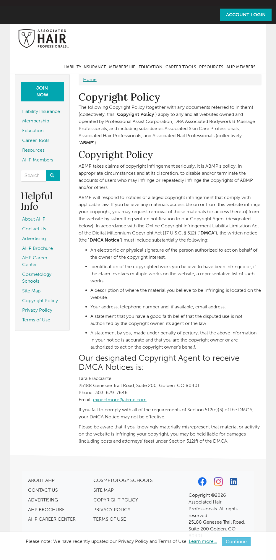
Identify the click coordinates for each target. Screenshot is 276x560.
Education (151, 66)
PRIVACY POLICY (111, 509)
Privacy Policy (37, 310)
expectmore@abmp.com (120, 399)
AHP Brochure (37, 248)
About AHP (34, 219)
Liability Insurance (85, 66)
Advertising (34, 238)
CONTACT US (43, 490)
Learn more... (203, 541)
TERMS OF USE (109, 519)
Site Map (31, 291)
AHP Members (241, 66)
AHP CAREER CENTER (52, 519)
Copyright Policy (40, 300)
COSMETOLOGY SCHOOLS (123, 480)
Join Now (42, 91)
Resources (211, 66)
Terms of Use (36, 320)
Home (90, 79)
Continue (236, 541)
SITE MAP (103, 490)
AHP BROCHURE (46, 509)
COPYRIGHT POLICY (115, 500)
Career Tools (180, 66)
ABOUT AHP (41, 480)
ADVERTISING (43, 500)
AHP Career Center (35, 261)
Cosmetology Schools (36, 277)
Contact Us (34, 229)
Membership (122, 66)
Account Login (246, 14)
